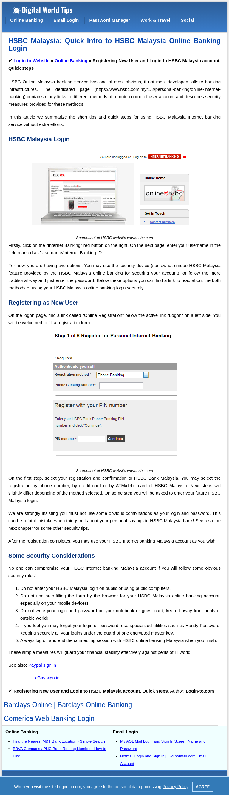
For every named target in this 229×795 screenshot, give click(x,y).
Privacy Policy (175, 786)
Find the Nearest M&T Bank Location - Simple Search (59, 741)
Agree (203, 787)
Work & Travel (155, 20)
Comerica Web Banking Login (49, 718)
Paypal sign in (42, 665)
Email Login (66, 20)
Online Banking (26, 20)
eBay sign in (47, 677)
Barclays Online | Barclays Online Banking (68, 705)
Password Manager (109, 20)
